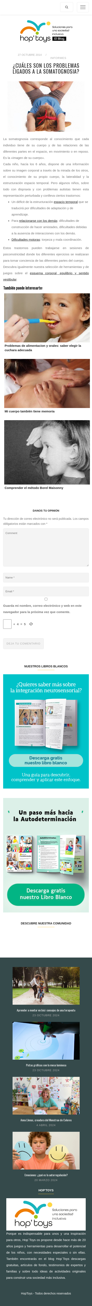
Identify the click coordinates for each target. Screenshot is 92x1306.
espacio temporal (66, 202)
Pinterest (53, 936)
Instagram (39, 936)
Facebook (10, 936)
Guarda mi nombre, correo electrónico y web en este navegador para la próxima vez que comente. (42, 609)
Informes (58, 58)
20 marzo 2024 (46, 1180)
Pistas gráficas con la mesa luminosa (46, 1065)
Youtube (67, 936)
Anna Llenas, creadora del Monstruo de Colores (46, 1119)
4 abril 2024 (46, 1125)
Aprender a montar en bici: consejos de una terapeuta (46, 1010)
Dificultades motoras (26, 239)
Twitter (24, 936)
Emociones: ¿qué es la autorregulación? (46, 1174)
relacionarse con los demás (38, 220)
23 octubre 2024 (46, 1015)
